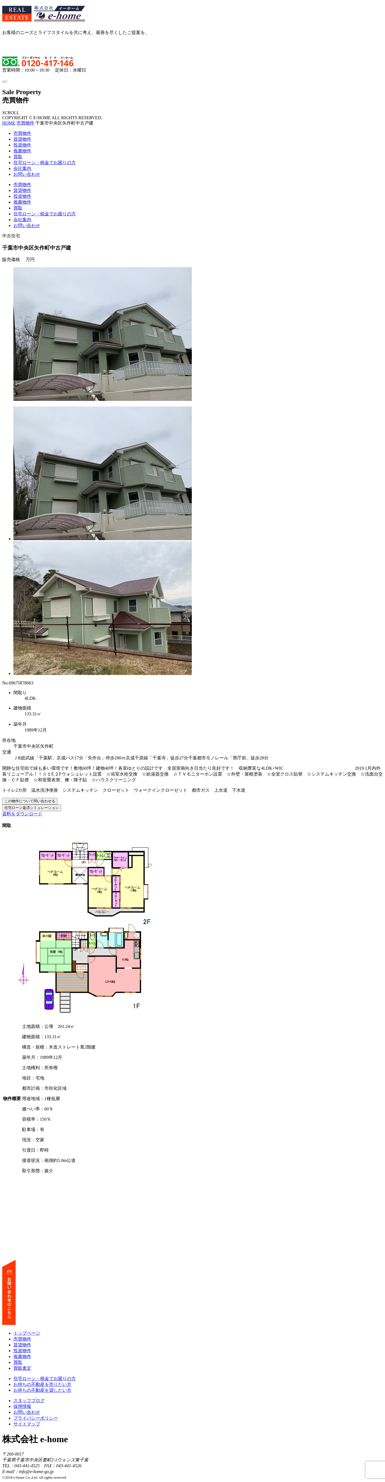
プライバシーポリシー (35, 1418)
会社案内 (22, 168)
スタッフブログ (29, 1400)
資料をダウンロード (22, 813)
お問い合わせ (26, 174)
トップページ (26, 1333)
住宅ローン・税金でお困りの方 (44, 162)
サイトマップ (26, 1424)
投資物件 (22, 145)
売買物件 (25, 123)
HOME (8, 123)
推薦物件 (22, 150)
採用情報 (22, 1406)
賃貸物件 (22, 139)
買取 (17, 156)
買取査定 (22, 1368)
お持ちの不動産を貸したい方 (42, 1390)
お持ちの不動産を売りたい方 (42, 1384)
